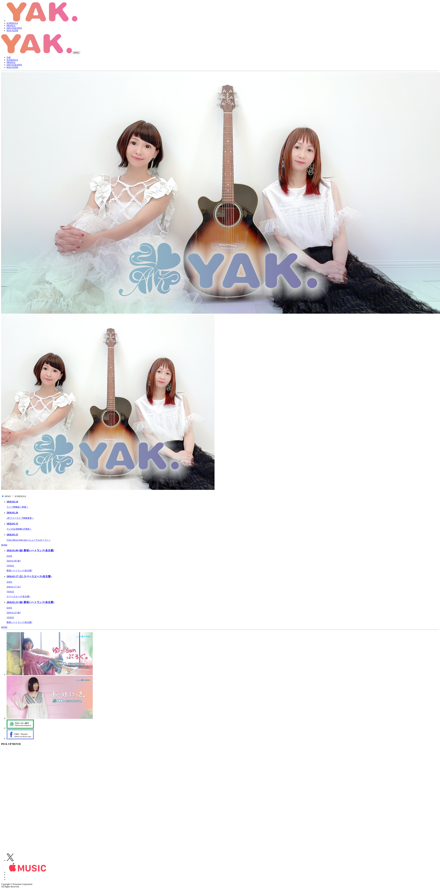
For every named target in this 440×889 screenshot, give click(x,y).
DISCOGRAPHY (14, 28)
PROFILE (11, 25)
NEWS (8, 496)
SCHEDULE (12, 23)
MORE (4, 545)
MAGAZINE (12, 30)
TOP (9, 57)
